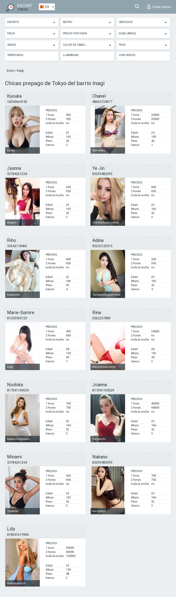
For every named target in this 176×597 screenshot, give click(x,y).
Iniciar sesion (159, 6)
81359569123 (17, 318)
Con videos (127, 55)
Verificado (15, 55)
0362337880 (101, 318)
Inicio (11, 70)
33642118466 (17, 246)
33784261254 (17, 174)
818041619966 (18, 535)
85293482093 (102, 174)
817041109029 (18, 390)
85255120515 (102, 246)
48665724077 (102, 102)
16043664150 (17, 102)
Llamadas (71, 55)
